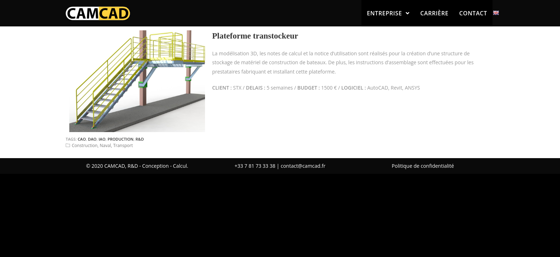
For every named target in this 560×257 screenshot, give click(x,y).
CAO (82, 139)
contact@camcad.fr (303, 165)
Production (121, 139)
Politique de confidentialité (423, 165)
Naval (105, 145)
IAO (102, 139)
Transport (123, 145)
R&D (140, 139)
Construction (85, 145)
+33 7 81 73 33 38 (255, 165)
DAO (92, 139)
